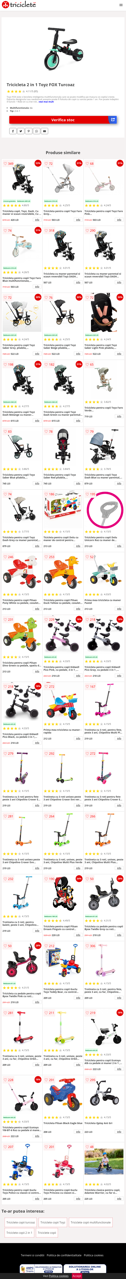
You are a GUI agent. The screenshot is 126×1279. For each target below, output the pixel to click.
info (37, 219)
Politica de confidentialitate (64, 1255)
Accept (77, 1276)
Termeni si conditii (32, 1255)
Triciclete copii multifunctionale (91, 1222)
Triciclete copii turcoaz (21, 1222)
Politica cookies (93, 1255)
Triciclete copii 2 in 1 (19, 1233)
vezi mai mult (46, 101)
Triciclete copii (47, 1233)
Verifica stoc (84, 120)
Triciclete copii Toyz (53, 1222)
